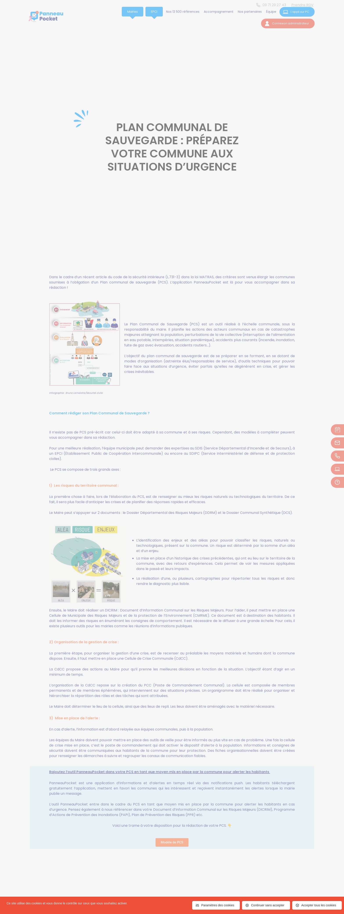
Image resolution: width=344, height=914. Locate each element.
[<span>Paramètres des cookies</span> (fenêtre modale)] (216, 905)
